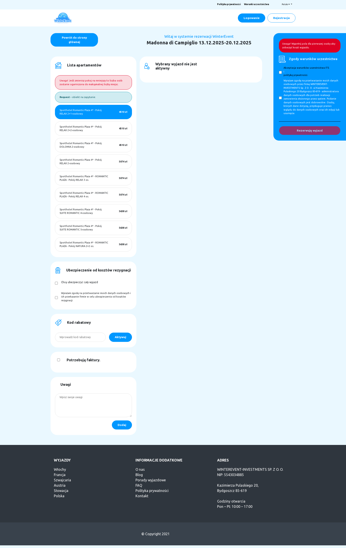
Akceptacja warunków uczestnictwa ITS (306, 67)
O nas (140, 469)
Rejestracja (281, 17)
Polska (59, 496)
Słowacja (61, 491)
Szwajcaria (62, 480)
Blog (139, 475)
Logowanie (252, 17)
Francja (60, 475)
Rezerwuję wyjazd (310, 130)
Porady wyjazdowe (150, 480)
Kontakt (141, 496)
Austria (60, 485)
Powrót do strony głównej (74, 39)
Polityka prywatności (229, 4)
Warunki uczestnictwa (256, 4)
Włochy (60, 469)
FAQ (138, 485)
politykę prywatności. (296, 75)
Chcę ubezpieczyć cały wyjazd (79, 282)
